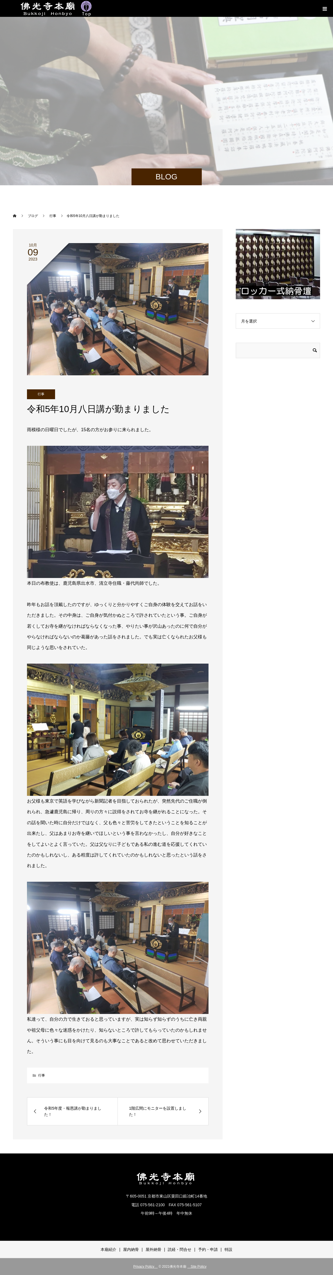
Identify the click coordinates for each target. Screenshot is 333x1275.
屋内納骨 (131, 1249)
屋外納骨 (153, 1249)
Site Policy (197, 1267)
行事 (41, 394)
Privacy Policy (145, 1267)
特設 (228, 1249)
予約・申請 (208, 1249)
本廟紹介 (108, 1249)
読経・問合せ (179, 1249)
